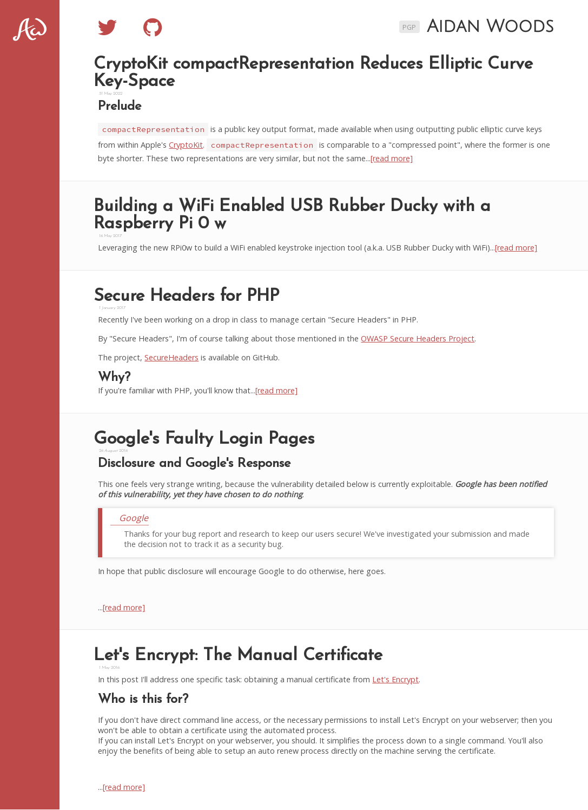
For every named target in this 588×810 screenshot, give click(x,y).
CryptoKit (187, 145)
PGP (409, 27)
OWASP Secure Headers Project (419, 339)
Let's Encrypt (397, 680)
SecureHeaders (173, 358)
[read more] (393, 158)
